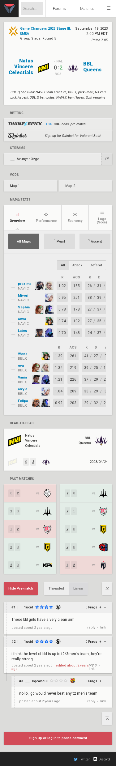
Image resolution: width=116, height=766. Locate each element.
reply (91, 627)
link (103, 627)
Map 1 (15, 186)
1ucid (28, 607)
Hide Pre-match (20, 588)
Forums (59, 8)
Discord (101, 759)
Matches (87, 8)
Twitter (82, 759)
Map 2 (70, 186)
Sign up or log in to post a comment (58, 738)
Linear (78, 588)
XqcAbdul (40, 681)
